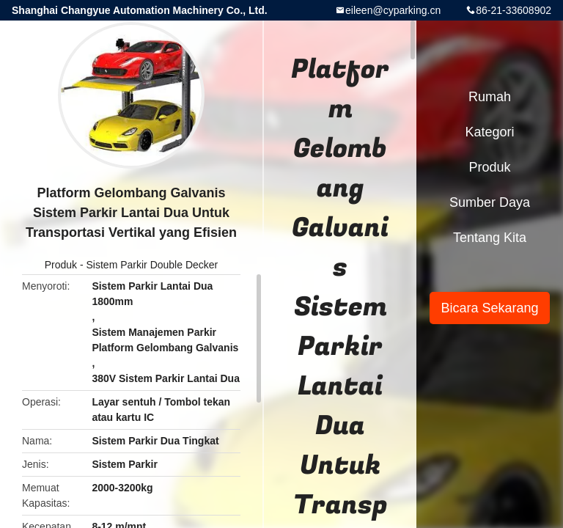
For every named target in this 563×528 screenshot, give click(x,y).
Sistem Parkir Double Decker (152, 265)
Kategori (489, 132)
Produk (61, 265)
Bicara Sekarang (489, 308)
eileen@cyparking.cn (393, 10)
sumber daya (489, 202)
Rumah (489, 96)
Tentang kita (489, 237)
